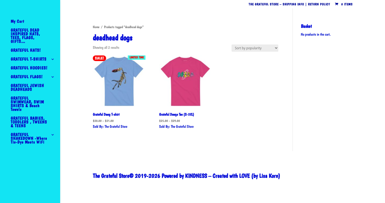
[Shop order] (255, 48)
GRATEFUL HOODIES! (29, 68)
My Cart (17, 22)
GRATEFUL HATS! (26, 50)
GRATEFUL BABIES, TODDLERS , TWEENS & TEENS (29, 122)
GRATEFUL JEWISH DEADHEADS (27, 88)
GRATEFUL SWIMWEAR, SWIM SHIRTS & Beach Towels (27, 104)
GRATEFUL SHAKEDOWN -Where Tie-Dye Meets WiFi (29, 139)
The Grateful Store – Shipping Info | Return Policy (289, 4)
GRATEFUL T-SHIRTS (29, 59)
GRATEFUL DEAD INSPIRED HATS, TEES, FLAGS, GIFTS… (25, 36)
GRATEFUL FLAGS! (27, 77)
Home (96, 27)
